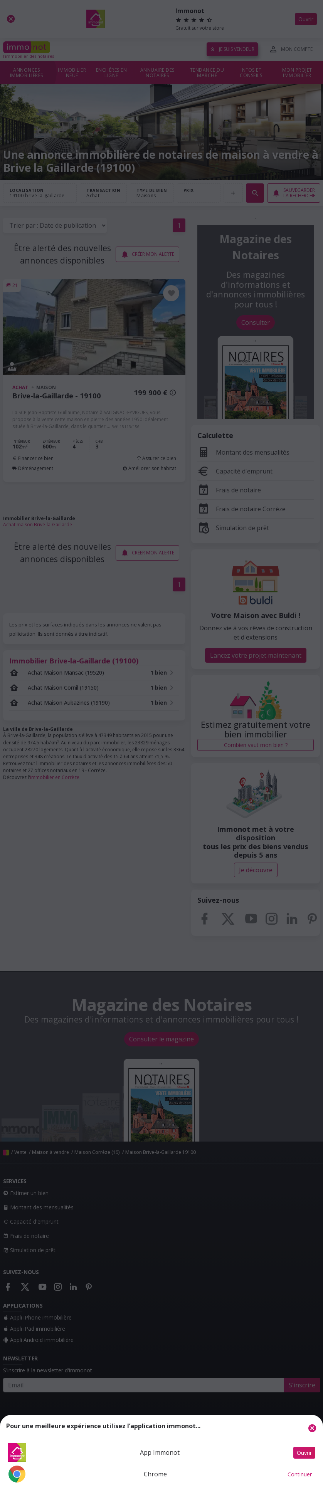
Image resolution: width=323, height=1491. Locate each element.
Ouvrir (304, 1452)
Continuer (300, 1474)
